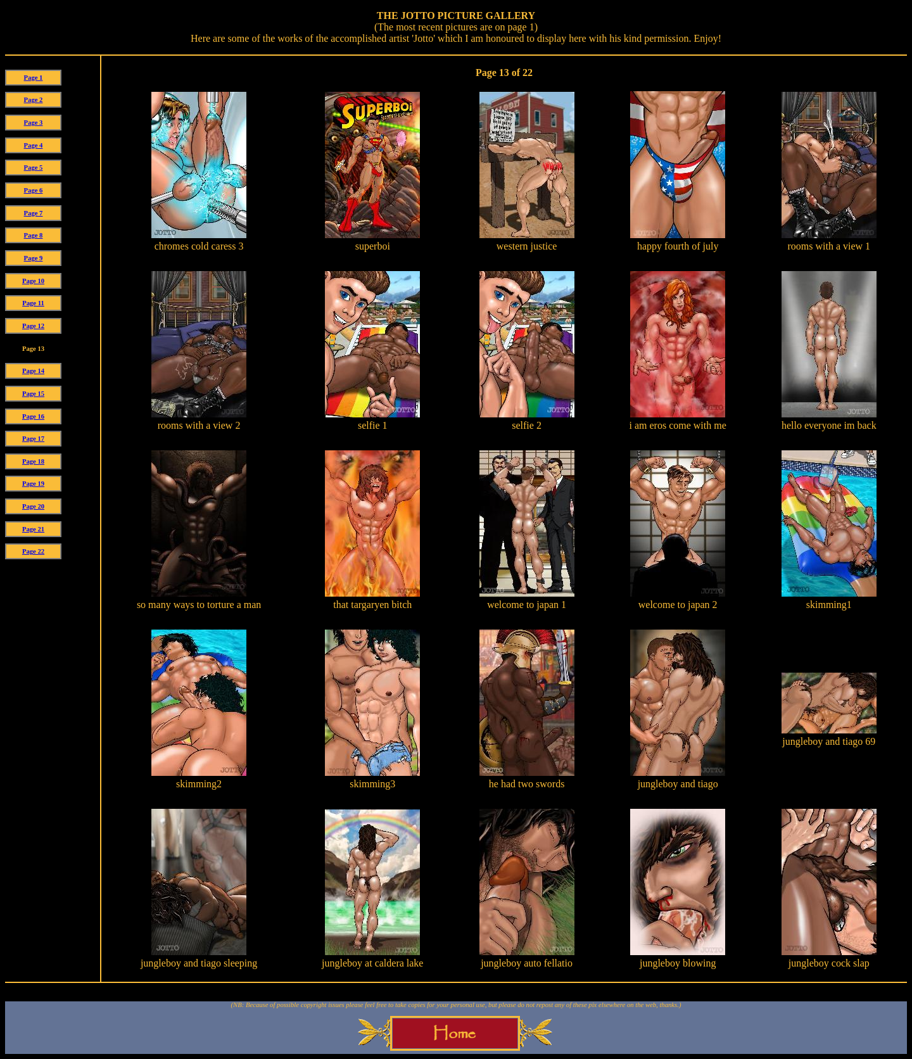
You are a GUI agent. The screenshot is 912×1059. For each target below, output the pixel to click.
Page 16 (33, 416)
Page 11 (33, 303)
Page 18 (33, 461)
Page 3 (33, 122)
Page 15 (33, 393)
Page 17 (33, 438)
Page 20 (33, 506)
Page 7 (33, 213)
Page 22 (33, 551)
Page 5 (33, 167)
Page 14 (33, 370)
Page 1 (33, 77)
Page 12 (33, 325)
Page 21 (33, 529)
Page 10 (33, 280)
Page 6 (33, 190)
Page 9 (33, 258)
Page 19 (33, 483)
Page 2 (33, 99)
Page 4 (33, 145)
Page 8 (33, 235)
